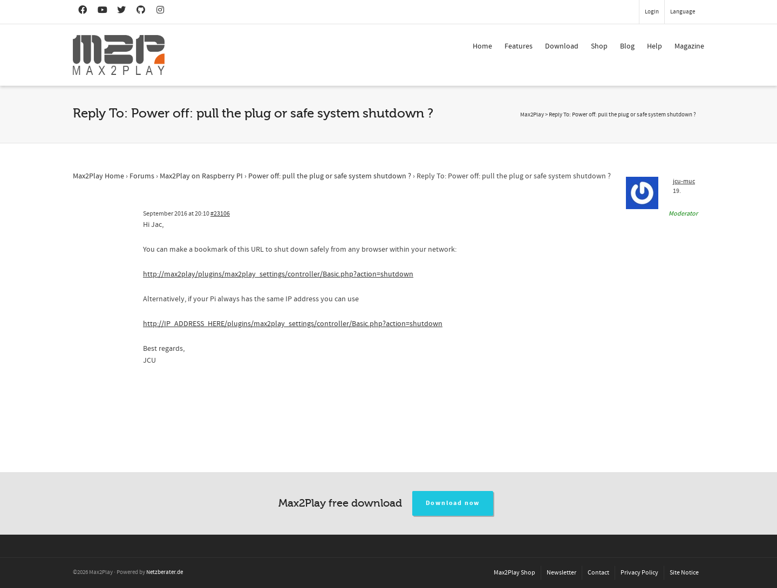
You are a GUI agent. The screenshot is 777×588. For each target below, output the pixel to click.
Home (482, 46)
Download (561, 46)
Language (682, 12)
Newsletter (561, 573)
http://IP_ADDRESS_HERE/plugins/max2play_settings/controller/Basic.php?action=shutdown (292, 324)
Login (652, 12)
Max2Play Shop (514, 573)
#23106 (220, 214)
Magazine (689, 46)
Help (654, 46)
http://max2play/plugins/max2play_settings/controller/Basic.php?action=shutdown (278, 274)
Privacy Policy (639, 573)
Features (519, 46)
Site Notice (684, 573)
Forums (142, 176)
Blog (627, 46)
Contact (598, 573)
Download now (453, 503)
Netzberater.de (164, 572)
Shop (599, 46)
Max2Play (532, 115)
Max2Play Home (98, 176)
